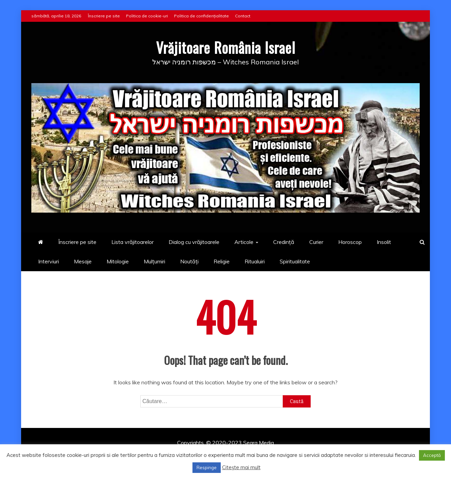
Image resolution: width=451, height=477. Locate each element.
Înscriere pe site (104, 15)
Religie (222, 261)
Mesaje (83, 261)
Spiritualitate (295, 261)
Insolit (384, 241)
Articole (243, 241)
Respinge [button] (207, 467)
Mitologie (118, 261)
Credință (283, 241)
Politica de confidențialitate (201, 15)
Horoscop (350, 241)
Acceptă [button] (432, 455)
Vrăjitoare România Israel (225, 47)
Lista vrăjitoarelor (132, 241)
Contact (242, 15)
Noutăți (189, 261)
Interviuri (48, 261)
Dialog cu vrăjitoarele (194, 241)
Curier (316, 241)
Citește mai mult (241, 467)
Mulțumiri (154, 261)
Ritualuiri (255, 261)
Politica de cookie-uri (147, 15)
